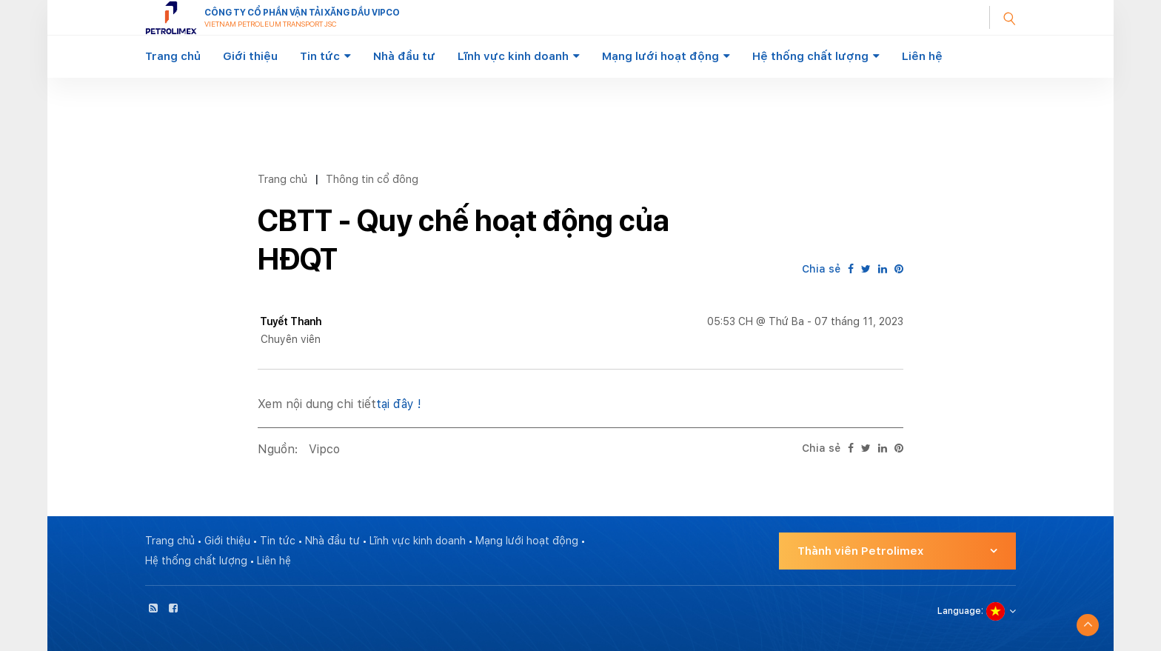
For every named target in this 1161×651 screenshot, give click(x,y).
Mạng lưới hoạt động (660, 56)
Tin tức (320, 56)
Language (959, 611)
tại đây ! (398, 404)
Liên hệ (922, 56)
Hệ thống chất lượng (810, 56)
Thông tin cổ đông (372, 179)
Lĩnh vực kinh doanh (513, 56)
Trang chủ (173, 56)
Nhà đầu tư (404, 56)
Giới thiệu (250, 56)
